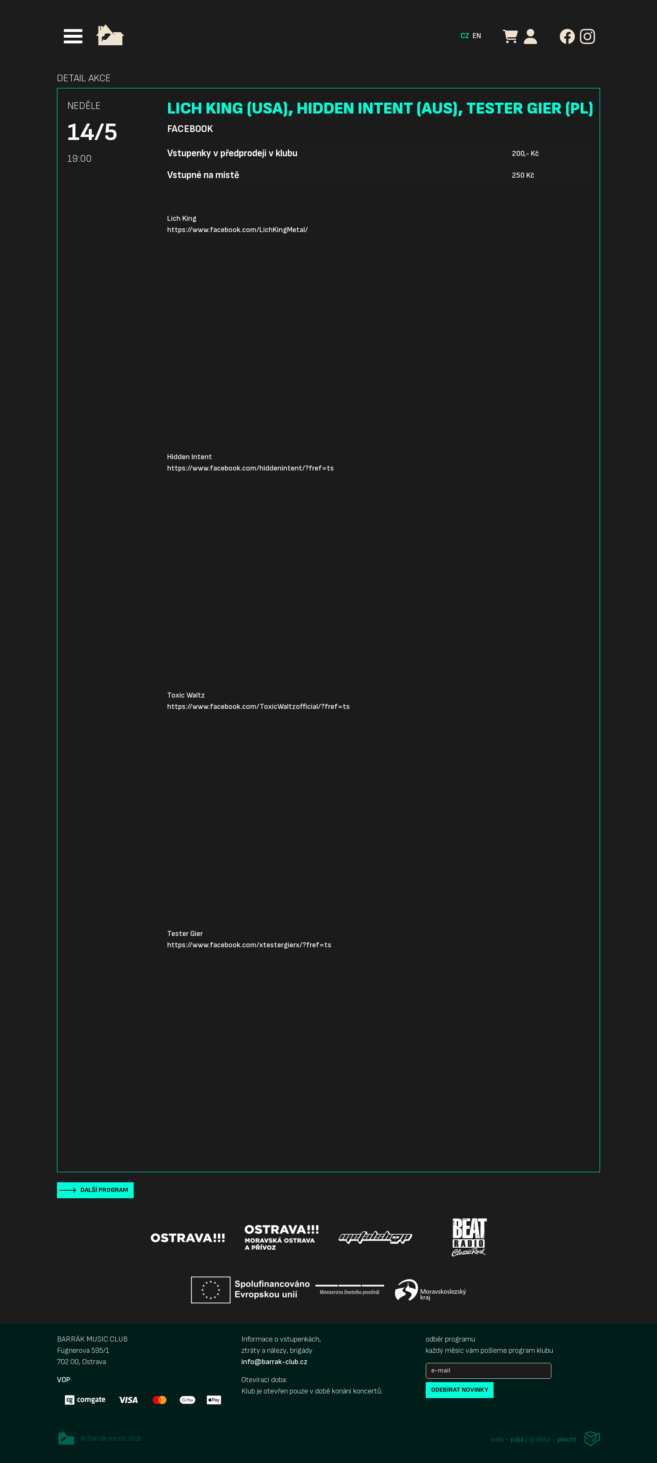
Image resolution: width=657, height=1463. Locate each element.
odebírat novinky (459, 1390)
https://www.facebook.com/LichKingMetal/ (237, 229)
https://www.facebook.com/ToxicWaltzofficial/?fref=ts (258, 706)
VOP (63, 1379)
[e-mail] (488, 1371)
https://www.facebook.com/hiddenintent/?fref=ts (250, 468)
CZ (464, 35)
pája (517, 1439)
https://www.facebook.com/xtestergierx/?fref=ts (249, 945)
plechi (566, 1439)
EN (477, 35)
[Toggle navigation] (73, 36)
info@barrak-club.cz (274, 1361)
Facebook (190, 129)
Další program (104, 1190)
